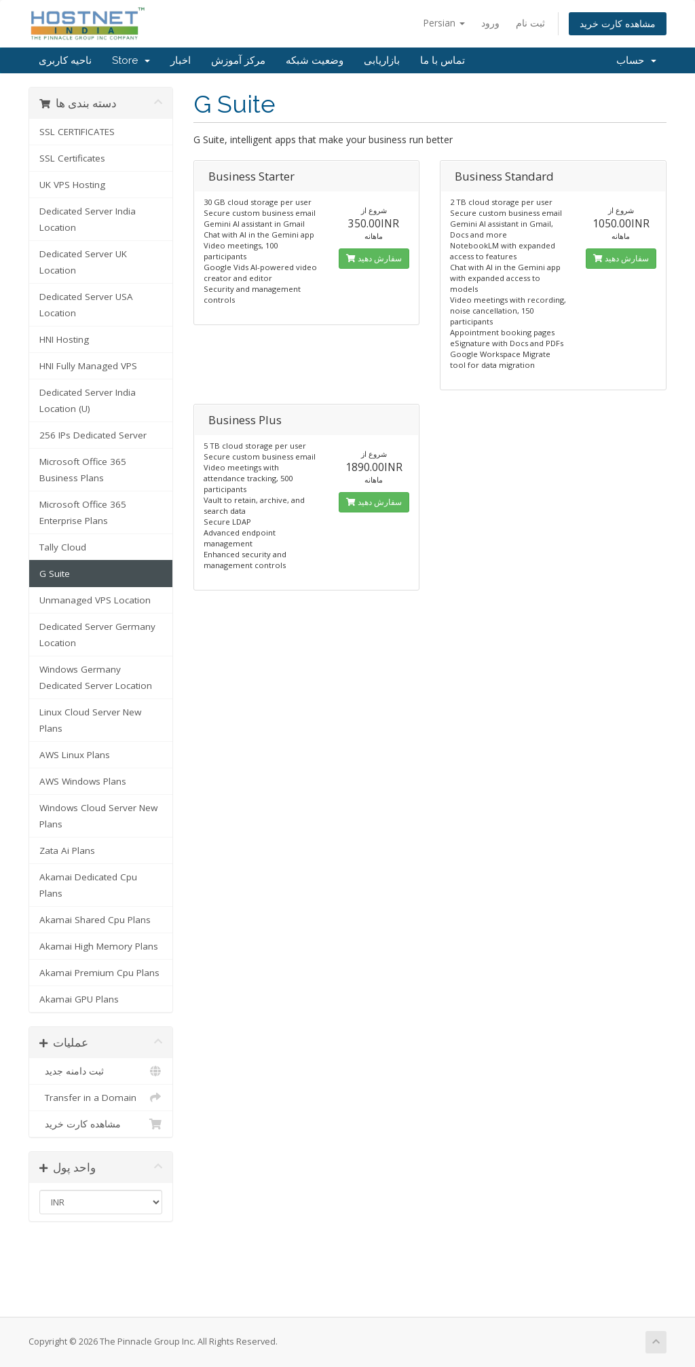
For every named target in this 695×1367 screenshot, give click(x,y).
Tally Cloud (62, 547)
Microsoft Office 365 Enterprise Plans (82, 512)
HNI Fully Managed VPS (88, 366)
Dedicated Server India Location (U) (87, 400)
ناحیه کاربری (65, 60)
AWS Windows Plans (82, 781)
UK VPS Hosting (72, 185)
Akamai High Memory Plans (98, 946)
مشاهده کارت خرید (618, 23)
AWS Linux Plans (74, 755)
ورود (490, 22)
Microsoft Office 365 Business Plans (82, 469)
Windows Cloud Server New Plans (98, 816)
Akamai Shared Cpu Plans (95, 920)
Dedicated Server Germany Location (97, 634)
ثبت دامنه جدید (100, 1071)
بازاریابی (382, 60)
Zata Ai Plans (67, 850)
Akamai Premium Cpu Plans (99, 973)
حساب (636, 60)
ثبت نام (530, 22)
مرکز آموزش (238, 60)
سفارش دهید (374, 258)
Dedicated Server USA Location (86, 305)
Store (131, 60)
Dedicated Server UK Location (83, 262)
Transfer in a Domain (100, 1097)
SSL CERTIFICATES (77, 132)
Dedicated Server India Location (87, 219)
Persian (444, 22)
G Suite (54, 573)
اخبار (180, 60)
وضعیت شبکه (314, 60)
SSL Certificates (72, 158)
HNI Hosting (64, 339)
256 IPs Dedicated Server (93, 435)
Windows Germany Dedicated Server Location (95, 677)
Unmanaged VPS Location (95, 600)
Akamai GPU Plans (79, 999)
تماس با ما (442, 60)
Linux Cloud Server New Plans (90, 720)
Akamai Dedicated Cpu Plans (88, 885)
